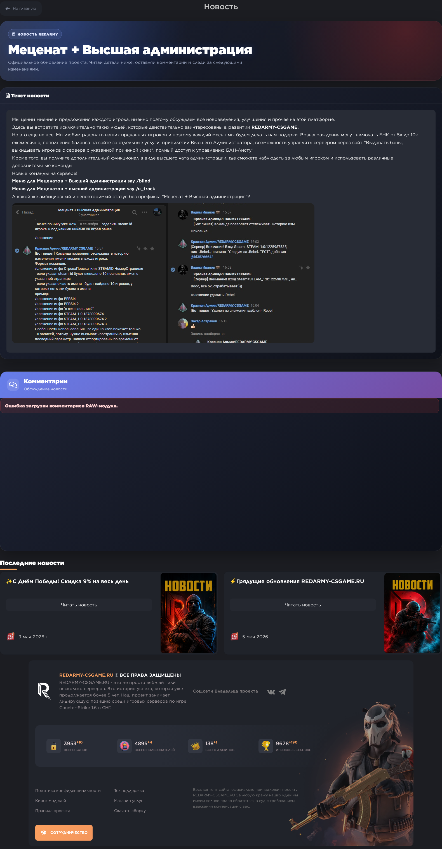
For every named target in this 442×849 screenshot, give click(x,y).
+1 (215, 742)
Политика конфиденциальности (68, 790)
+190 (293, 742)
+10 (79, 742)
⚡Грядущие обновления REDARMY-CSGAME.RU (297, 581)
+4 (149, 742)
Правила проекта (52, 810)
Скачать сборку (130, 810)
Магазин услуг (128, 800)
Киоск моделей (50, 800)
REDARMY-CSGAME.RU (86, 675)
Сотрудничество (64, 832)
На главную (24, 8)
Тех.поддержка (129, 790)
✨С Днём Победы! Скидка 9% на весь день (67, 581)
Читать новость (79, 605)
